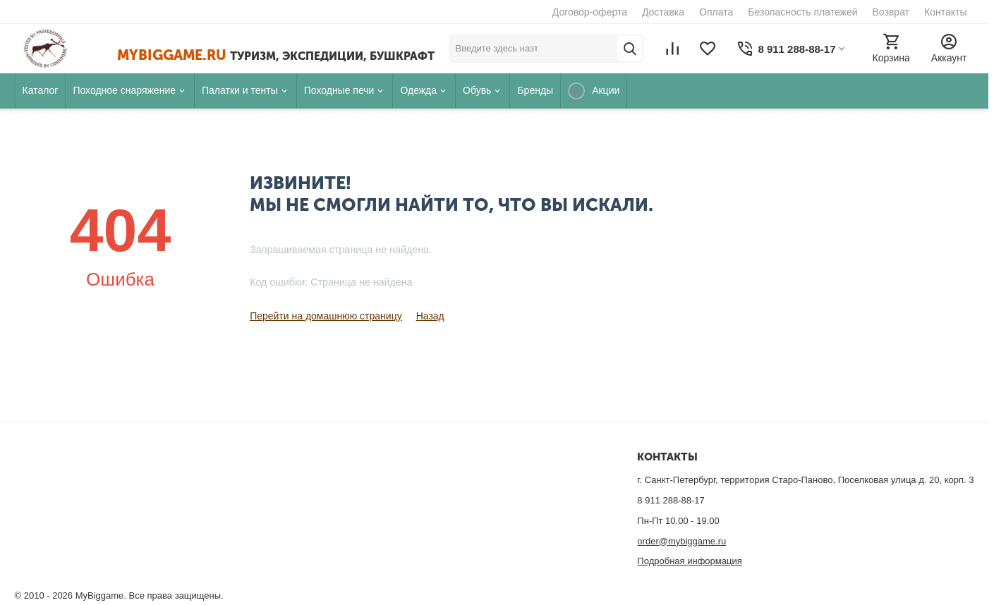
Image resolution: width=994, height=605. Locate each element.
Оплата (716, 12)
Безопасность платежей (802, 12)
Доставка (663, 12)
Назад (430, 316)
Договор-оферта (589, 12)
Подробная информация (689, 561)
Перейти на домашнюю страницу (326, 316)
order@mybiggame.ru (681, 541)
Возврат (891, 12)
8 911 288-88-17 (670, 500)
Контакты (945, 12)
